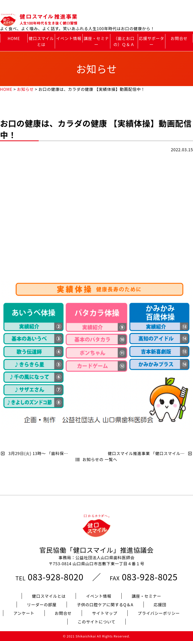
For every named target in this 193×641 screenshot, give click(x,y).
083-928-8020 (55, 577)
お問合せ (179, 38)
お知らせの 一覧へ (96, 459)
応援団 (160, 604)
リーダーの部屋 (42, 604)
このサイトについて (97, 622)
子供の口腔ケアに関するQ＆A (105, 604)
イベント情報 (68, 38)
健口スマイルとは (41, 41)
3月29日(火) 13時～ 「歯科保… (34, 453)
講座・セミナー (96, 41)
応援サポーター (151, 41)
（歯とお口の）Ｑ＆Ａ (123, 41)
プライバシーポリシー (159, 613)
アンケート (23, 613)
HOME (14, 38)
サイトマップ (104, 613)
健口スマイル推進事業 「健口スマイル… (150, 453)
